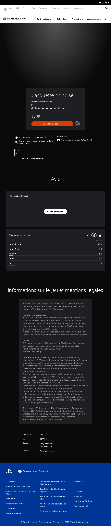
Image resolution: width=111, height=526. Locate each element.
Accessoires (43, 8)
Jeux (10, 8)
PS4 (24, 8)
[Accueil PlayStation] (5, 8)
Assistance (78, 8)
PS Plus (32, 8)
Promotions (77, 16)
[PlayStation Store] (15, 15)
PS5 (17, 8)
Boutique (66, 8)
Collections (62, 16)
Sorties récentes (44, 16)
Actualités (55, 8)
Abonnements (94, 16)
